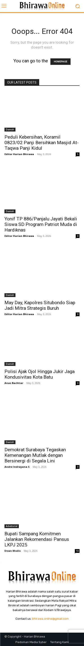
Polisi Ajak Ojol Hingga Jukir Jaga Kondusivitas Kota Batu (39, 374)
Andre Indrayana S (17, 466)
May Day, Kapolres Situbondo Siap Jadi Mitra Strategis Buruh (39, 305)
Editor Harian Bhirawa (19, 154)
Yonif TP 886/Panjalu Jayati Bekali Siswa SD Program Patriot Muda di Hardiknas (40, 224)
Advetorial (11, 526)
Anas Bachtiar (13, 383)
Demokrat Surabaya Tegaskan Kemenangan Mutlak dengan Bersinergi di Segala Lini (35, 455)
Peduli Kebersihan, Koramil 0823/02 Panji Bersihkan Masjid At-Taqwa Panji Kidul (41, 142)
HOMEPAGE (60, 61)
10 (77, 550)
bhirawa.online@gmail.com (50, 618)
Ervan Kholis (12, 550)
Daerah (10, 129)
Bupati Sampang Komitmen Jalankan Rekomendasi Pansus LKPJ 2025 (36, 539)
